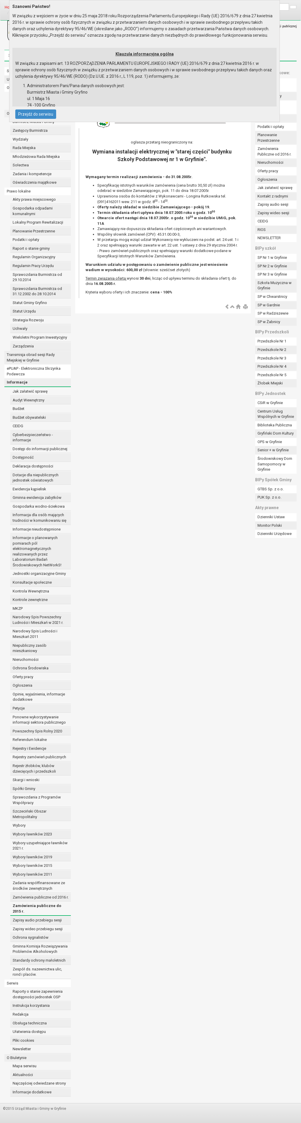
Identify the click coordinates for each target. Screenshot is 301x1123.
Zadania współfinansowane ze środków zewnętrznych (39, 886)
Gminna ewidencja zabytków (37, 497)
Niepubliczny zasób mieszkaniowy (29, 648)
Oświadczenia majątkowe (34, 182)
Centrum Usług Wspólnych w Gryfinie (275, 414)
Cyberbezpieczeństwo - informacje (33, 438)
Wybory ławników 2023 (32, 834)
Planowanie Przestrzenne (34, 231)
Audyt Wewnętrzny (28, 400)
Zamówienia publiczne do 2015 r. (37, 908)
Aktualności (23, 1075)
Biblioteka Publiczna (274, 425)
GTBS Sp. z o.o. (270, 489)
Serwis (12, 983)
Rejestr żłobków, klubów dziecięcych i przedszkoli (34, 769)
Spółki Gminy (24, 788)
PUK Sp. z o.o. (269, 497)
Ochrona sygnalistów (31, 937)
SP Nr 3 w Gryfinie (272, 274)
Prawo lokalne (19, 191)
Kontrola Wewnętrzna (31, 591)
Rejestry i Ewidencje (29, 748)
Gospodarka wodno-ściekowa (39, 506)
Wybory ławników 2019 (32, 857)
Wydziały (20, 139)
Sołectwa (21, 165)
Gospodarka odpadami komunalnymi (33, 211)
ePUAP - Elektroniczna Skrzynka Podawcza (34, 371)
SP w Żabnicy (268, 322)
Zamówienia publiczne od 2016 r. (40, 897)
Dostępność (23, 457)
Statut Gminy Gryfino (30, 302)
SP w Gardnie (268, 305)
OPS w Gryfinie (269, 442)
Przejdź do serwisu (35, 114)
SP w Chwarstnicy (272, 296)
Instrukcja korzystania (31, 1005)
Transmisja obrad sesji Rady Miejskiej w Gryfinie (31, 357)
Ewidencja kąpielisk (29, 489)
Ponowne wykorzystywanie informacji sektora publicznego (39, 720)
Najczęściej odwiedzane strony (39, 1083)
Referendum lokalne (30, 739)
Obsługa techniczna (30, 1023)
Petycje (19, 708)
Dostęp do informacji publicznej (40, 449)
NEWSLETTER (269, 238)
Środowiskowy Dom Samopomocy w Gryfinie (274, 464)
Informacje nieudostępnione (37, 529)
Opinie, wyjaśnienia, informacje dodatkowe (39, 697)
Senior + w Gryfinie (273, 450)
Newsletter (22, 1049)
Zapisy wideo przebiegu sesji (38, 929)
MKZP (18, 608)
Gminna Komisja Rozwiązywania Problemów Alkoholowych (40, 949)
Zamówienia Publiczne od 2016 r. (274, 151)
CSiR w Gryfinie (270, 403)
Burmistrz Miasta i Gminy (33, 121)
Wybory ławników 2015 (32, 865)
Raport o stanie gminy (31, 248)
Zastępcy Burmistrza (30, 130)
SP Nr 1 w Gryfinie (272, 257)
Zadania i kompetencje (32, 174)
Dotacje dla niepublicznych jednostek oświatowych (35, 478)
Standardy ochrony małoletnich (39, 960)
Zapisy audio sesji (272, 204)
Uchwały (20, 328)
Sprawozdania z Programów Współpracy (37, 800)
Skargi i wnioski (26, 780)
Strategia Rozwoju (28, 320)
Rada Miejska (24, 148)
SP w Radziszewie (272, 313)
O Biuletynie (16, 1058)
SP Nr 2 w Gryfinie (272, 266)
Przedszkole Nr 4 (271, 366)
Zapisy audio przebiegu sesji (37, 920)
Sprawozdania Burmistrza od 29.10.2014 (37, 277)
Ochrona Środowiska (31, 668)
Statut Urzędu (24, 311)
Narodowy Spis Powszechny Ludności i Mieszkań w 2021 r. (38, 620)
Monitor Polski (269, 525)
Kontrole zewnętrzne (30, 599)
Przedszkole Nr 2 (271, 349)
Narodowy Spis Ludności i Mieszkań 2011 (35, 634)
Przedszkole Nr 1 (271, 341)
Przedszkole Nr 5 (271, 375)
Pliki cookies (23, 1040)
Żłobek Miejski (270, 383)
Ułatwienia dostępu (29, 1031)
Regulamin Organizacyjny (34, 257)
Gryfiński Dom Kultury (275, 433)
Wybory (19, 825)
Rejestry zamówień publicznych (39, 757)
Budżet (18, 408)
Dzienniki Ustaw (271, 517)
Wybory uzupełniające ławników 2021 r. (40, 846)
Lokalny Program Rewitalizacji (38, 222)
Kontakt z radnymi (272, 196)
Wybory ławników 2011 (32, 874)
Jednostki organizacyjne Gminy (39, 573)
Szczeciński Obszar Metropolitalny (29, 814)
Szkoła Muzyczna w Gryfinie (274, 286)
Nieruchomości (26, 659)
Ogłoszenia (22, 685)
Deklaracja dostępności (33, 466)
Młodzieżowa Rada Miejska (36, 156)
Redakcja (21, 1014)
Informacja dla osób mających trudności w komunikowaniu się (39, 518)
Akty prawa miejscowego (34, 199)
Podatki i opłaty (26, 239)
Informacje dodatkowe (32, 1092)
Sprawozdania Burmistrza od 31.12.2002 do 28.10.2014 (37, 291)
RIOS (261, 229)
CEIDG (18, 426)
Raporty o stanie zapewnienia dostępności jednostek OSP (38, 994)
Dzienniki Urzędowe (274, 533)
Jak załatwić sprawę (30, 391)
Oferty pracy (23, 677)
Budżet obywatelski (29, 417)
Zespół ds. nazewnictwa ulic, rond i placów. (37, 972)
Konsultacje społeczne (32, 582)
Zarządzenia (23, 346)
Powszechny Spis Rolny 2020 (37, 731)
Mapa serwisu (24, 1066)
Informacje (17, 382)
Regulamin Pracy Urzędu (33, 266)
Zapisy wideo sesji (273, 213)
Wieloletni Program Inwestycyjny (40, 337)
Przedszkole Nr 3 (271, 358)
